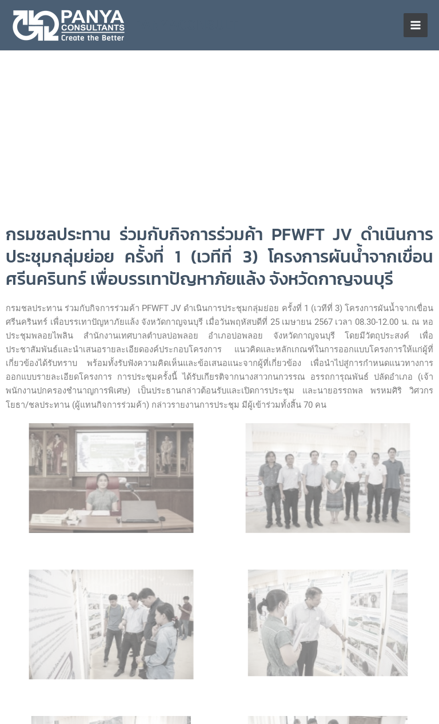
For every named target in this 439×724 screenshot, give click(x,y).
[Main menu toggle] (416, 25)
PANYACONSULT (186, 25)
